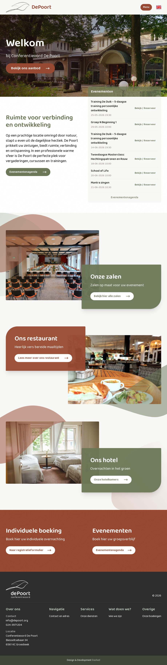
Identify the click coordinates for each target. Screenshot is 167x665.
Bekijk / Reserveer (145, 108)
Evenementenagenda (124, 197)
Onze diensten (89, 616)
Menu (146, 7)
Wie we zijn (115, 616)
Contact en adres (59, 616)
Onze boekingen (151, 616)
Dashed (96, 660)
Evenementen (102, 91)
